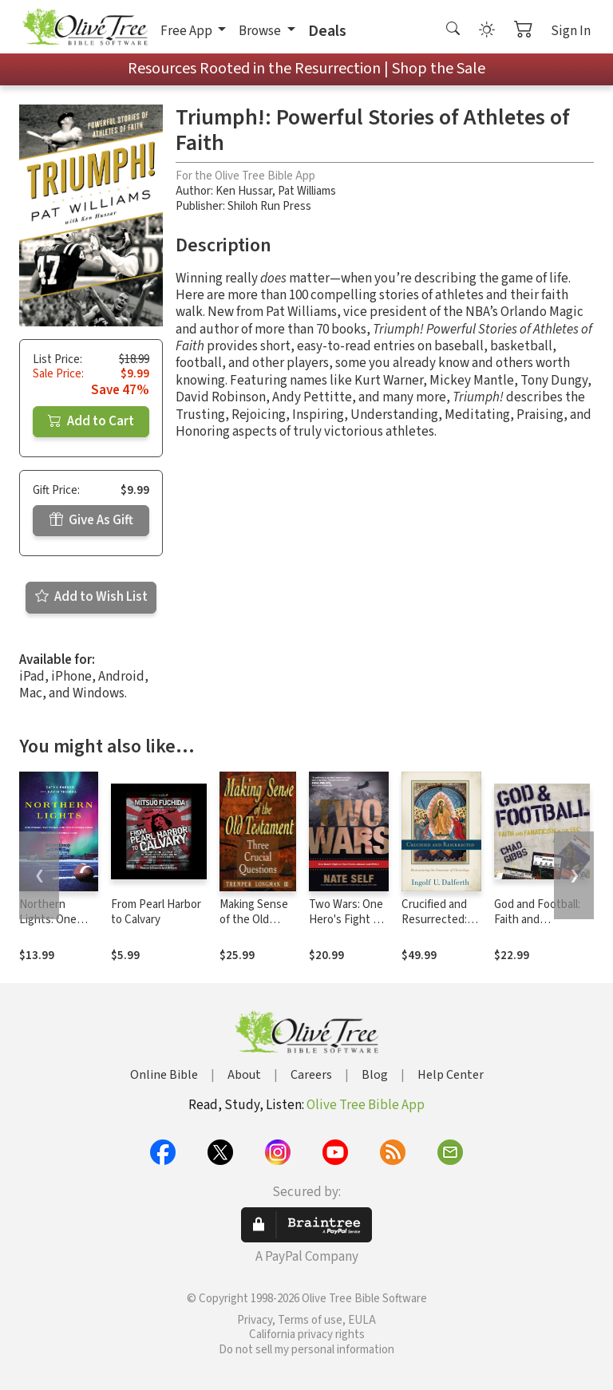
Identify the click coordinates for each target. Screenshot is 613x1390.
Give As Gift (91, 520)
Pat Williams (307, 191)
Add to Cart (91, 421)
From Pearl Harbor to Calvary (156, 912)
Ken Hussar (244, 191)
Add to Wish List (91, 596)
